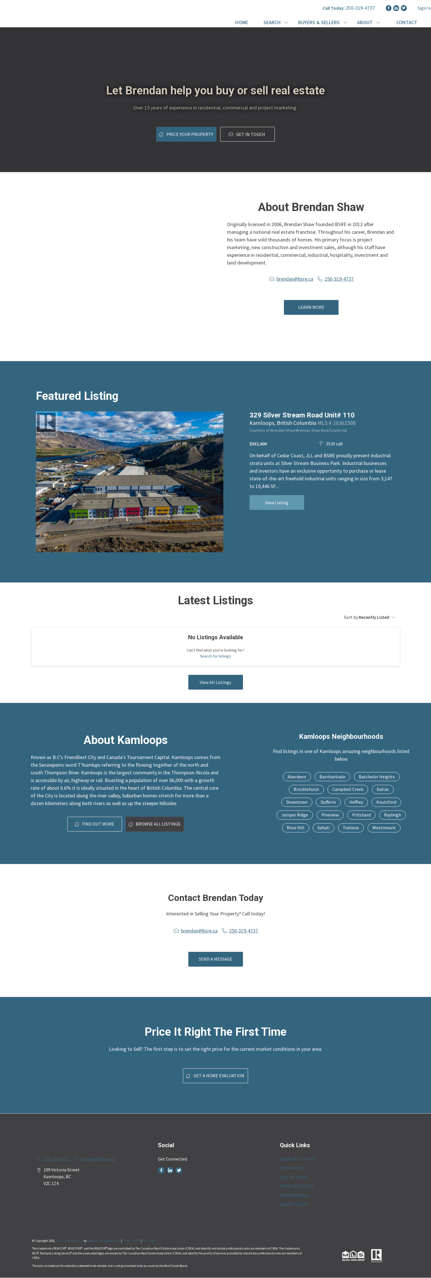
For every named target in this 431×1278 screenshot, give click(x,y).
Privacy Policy (131, 1241)
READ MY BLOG (294, 1195)
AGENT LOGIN (294, 1204)
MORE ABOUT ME (297, 1186)
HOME (241, 22)
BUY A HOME (292, 1168)
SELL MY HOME (294, 1177)
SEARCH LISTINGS (297, 1159)
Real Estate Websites (70, 1241)
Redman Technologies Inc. (104, 1241)
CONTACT (406, 22)
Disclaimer (149, 1241)
